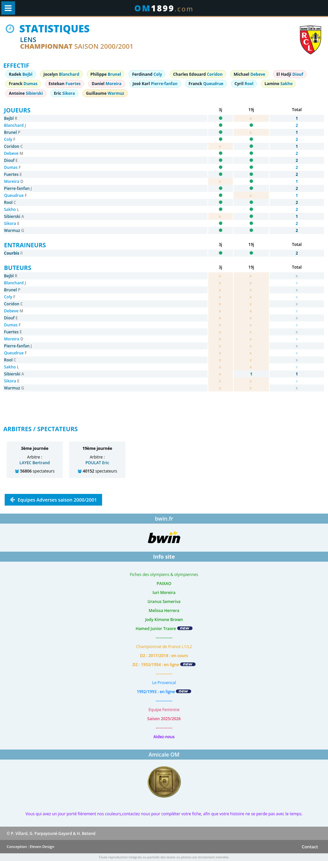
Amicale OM (164, 754)
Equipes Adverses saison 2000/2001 (56, 500)
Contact (310, 847)
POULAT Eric (97, 463)
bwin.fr (164, 518)
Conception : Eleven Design (30, 846)
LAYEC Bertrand (34, 463)
